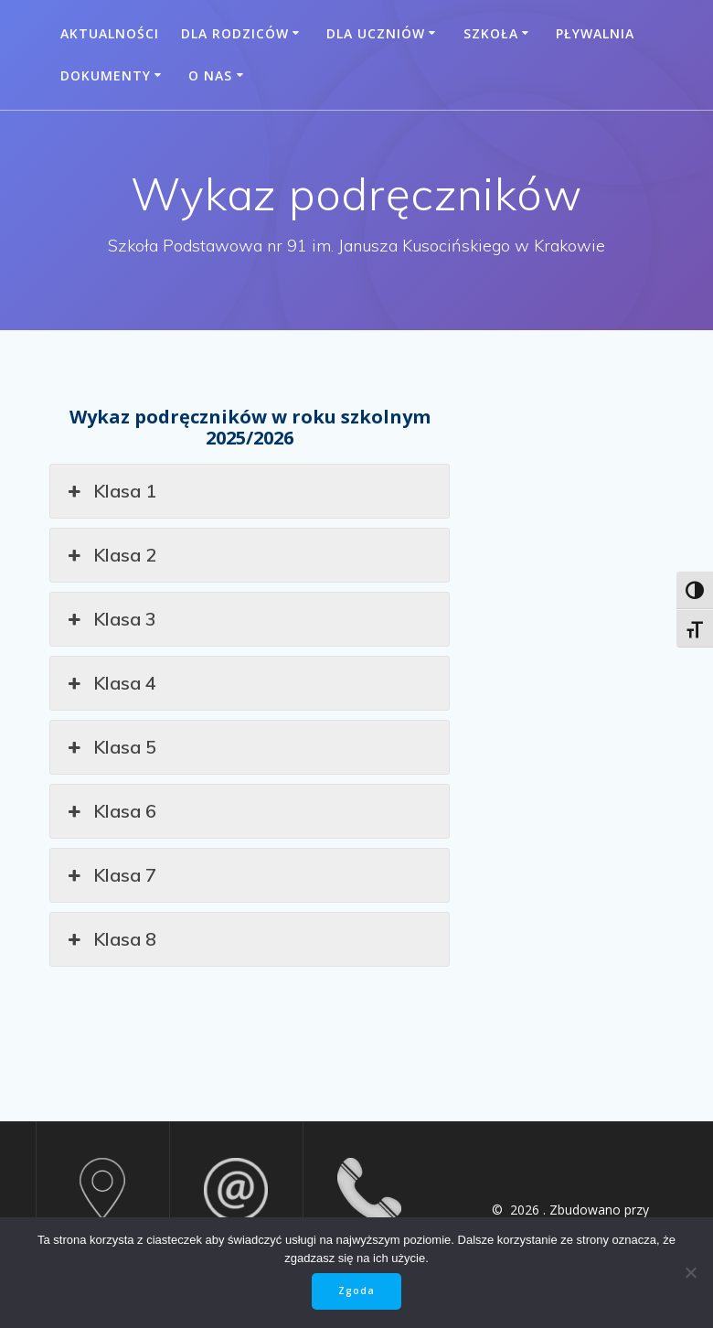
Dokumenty (105, 75)
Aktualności (109, 33)
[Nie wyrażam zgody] (690, 1272)
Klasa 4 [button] (110, 683)
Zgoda (356, 1290)
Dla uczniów (375, 33)
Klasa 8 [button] (110, 939)
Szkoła (490, 33)
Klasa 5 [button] (110, 747)
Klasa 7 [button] (110, 875)
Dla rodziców (235, 33)
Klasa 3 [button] (110, 619)
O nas (210, 75)
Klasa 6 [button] (110, 811)
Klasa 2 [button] (110, 555)
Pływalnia (595, 33)
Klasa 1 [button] (110, 491)
